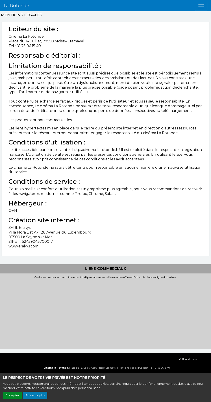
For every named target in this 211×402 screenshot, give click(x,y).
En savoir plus (35, 395)
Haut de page (188, 359)
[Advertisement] (105, 312)
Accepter (12, 395)
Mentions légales (127, 367)
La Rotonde (16, 5)
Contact (143, 367)
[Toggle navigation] (201, 6)
